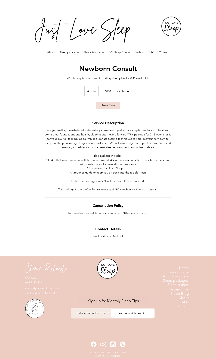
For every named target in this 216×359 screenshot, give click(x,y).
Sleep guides (178, 285)
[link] (108, 105)
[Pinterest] (122, 344)
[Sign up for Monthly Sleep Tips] (113, 300)
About (183, 298)
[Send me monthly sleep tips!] (132, 313)
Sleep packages (176, 280)
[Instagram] (103, 344)
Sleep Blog (180, 293)
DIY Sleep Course (174, 272)
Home (184, 268)
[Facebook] (93, 344)
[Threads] (113, 344)
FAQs (184, 302)
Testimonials (178, 289)
